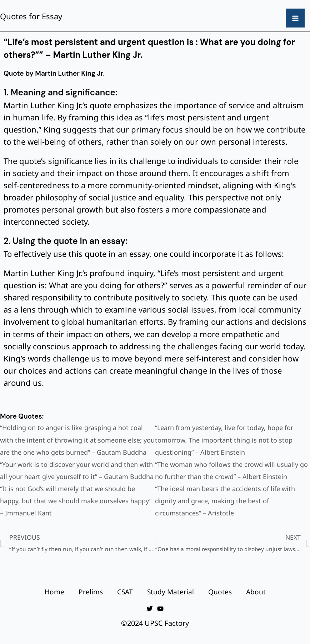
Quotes (220, 591)
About (256, 591)
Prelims (91, 591)
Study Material (170, 591)
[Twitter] (149, 608)
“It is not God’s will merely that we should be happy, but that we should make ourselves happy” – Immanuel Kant (75, 500)
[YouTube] (160, 608)
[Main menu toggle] (295, 18)
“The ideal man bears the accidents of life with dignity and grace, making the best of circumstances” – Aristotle (225, 500)
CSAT (125, 591)
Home (54, 591)
